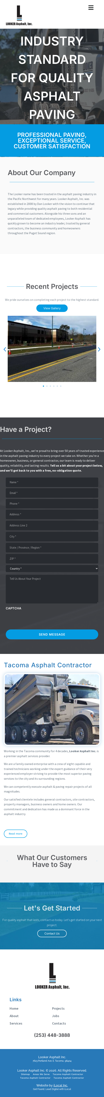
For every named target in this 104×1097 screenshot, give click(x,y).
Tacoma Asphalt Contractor (68, 1074)
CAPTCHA (13, 608)
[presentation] (35, 619)
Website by (52, 1085)
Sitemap (25, 1074)
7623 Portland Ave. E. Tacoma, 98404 (52, 1061)
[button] (5, 349)
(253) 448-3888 (52, 1035)
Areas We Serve (41, 1074)
